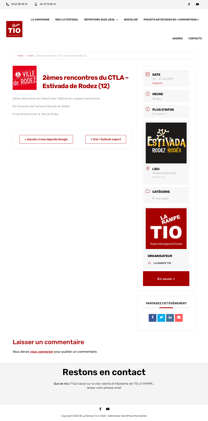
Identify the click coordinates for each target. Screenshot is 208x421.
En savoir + (160, 114)
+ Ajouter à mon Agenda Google (47, 139)
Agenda (177, 38)
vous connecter (41, 352)
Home (21, 56)
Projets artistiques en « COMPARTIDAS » (171, 19)
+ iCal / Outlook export (105, 139)
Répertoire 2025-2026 (101, 20)
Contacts (195, 38)
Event (30, 56)
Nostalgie (131, 19)
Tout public (161, 198)
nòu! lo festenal (66, 19)
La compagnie (40, 19)
